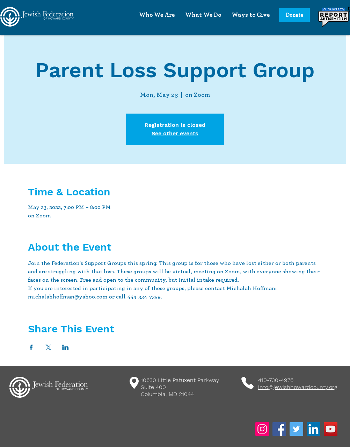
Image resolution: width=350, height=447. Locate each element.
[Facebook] (279, 429)
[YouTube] (330, 429)
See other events (175, 133)
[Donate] (294, 15)
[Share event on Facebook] (31, 347)
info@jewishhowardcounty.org (297, 387)
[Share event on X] (48, 347)
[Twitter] (296, 429)
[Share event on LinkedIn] (65, 347)
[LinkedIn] (313, 429)
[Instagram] (262, 429)
